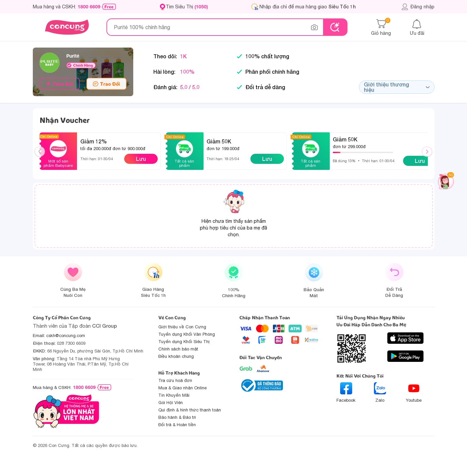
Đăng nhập (418, 6)
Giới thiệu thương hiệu (397, 87)
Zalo (380, 392)
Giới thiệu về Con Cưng (182, 326)
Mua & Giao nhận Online (182, 387)
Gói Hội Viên (170, 402)
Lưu (141, 158)
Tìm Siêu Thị (187, 6)
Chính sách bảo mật (178, 348)
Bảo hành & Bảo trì (177, 417)
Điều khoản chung (176, 356)
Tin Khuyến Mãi (173, 395)
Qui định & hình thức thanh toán (189, 409)
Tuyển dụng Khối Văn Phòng (186, 334)
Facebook (346, 392)
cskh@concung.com (65, 335)
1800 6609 (89, 6)
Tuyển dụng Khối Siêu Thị (184, 341)
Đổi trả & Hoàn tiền (177, 424)
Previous (42, 158)
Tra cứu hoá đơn (175, 380)
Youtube (413, 392)
